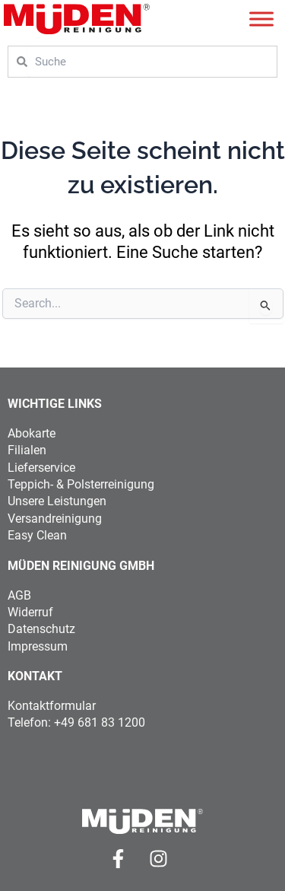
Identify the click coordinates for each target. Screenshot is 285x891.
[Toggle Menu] (261, 18)
